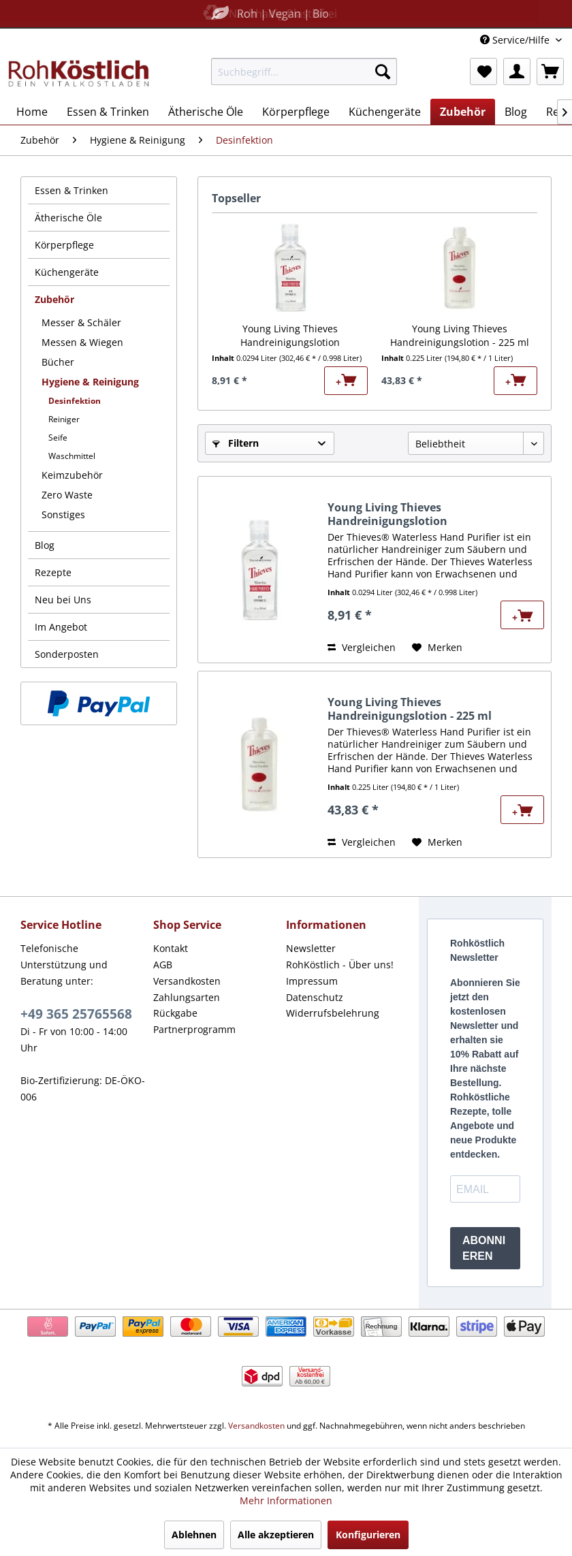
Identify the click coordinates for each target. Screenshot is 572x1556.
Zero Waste (67, 494)
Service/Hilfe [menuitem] (516, 39)
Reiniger (64, 419)
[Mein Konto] (516, 71)
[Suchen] (382, 71)
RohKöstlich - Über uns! (340, 964)
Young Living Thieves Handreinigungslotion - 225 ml (459, 335)
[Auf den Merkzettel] (437, 647)
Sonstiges (63, 514)
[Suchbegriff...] (304, 71)
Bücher (58, 361)
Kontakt (170, 948)
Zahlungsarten (186, 997)
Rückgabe (175, 1012)
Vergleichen (362, 647)
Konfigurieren (368, 1534)
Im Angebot (61, 626)
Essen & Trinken (71, 190)
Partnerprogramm (194, 1029)
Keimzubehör (72, 475)
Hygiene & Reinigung (90, 381)
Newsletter (311, 948)
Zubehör (54, 299)
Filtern (235, 442)
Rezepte (53, 572)
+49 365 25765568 (76, 1014)
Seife (57, 437)
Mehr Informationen (286, 1500)
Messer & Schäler (81, 322)
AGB (162, 964)
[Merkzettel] (483, 71)
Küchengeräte (67, 272)
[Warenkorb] (550, 71)
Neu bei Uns (63, 599)
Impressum (312, 980)
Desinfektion (74, 401)
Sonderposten (67, 654)
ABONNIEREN (483, 1248)
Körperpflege (64, 244)
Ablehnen (194, 1534)
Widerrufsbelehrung (332, 1012)
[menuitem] (304, 71)
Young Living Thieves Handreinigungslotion (290, 335)
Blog (44, 545)
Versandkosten (187, 980)
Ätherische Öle (68, 217)
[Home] (32, 112)
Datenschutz (314, 997)
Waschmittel (71, 456)
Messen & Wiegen (82, 342)
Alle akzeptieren (276, 1534)
